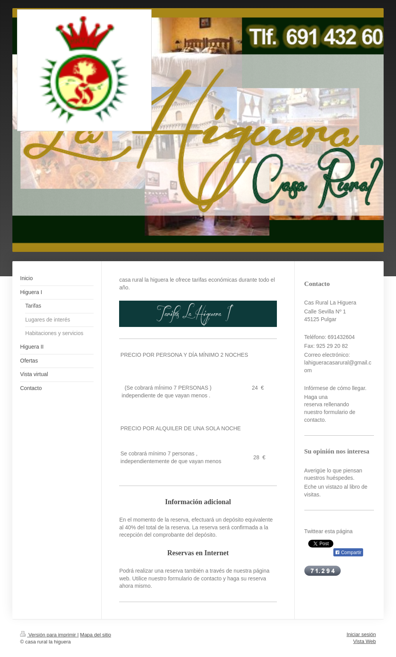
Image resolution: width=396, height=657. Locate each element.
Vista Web (364, 641)
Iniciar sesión (361, 634)
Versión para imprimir (48, 635)
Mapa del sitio (95, 635)
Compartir (348, 552)
